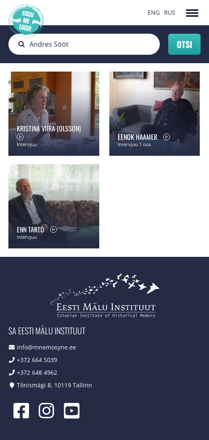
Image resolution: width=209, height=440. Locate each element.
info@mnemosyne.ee (46, 347)
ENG (154, 12)
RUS (169, 12)
